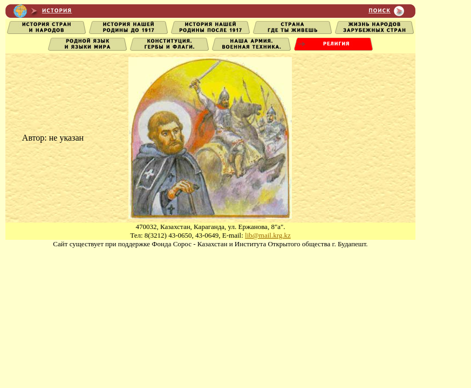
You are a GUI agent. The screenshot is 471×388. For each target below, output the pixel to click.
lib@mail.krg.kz (268, 235)
